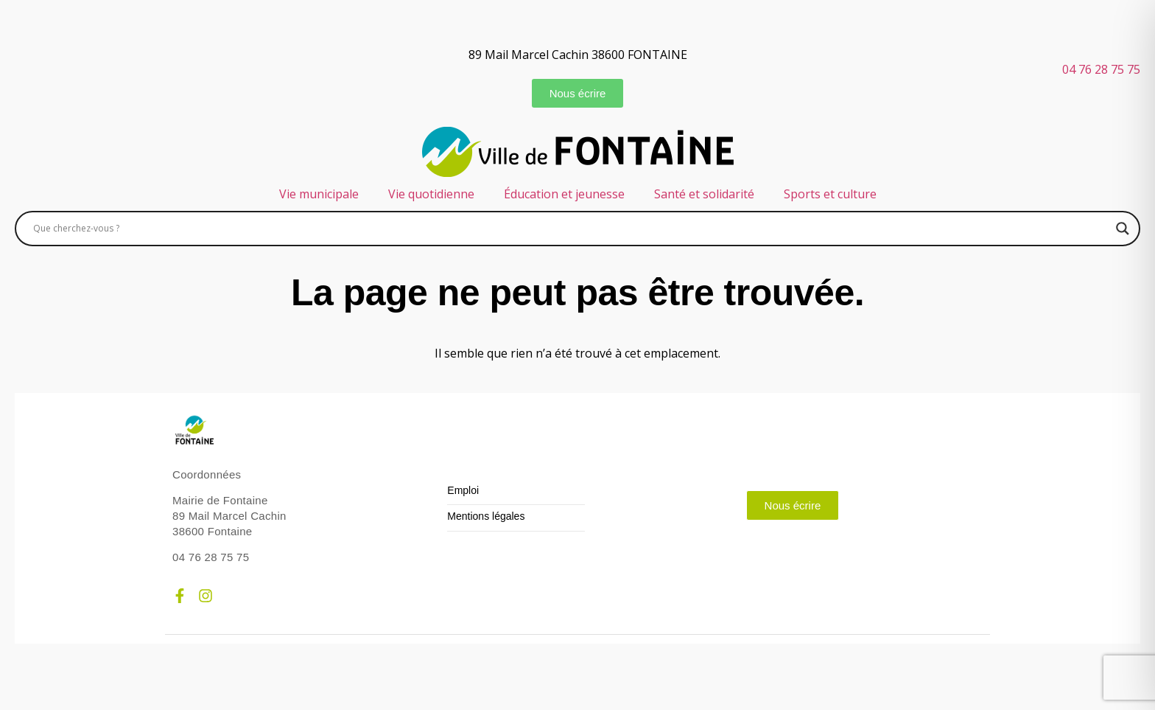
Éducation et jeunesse (564, 194)
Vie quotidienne (431, 194)
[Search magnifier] (1122, 228)
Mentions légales (485, 516)
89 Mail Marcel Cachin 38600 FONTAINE (577, 54)
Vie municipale (319, 194)
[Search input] (571, 228)
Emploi (463, 491)
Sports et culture (830, 194)
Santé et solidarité (704, 194)
